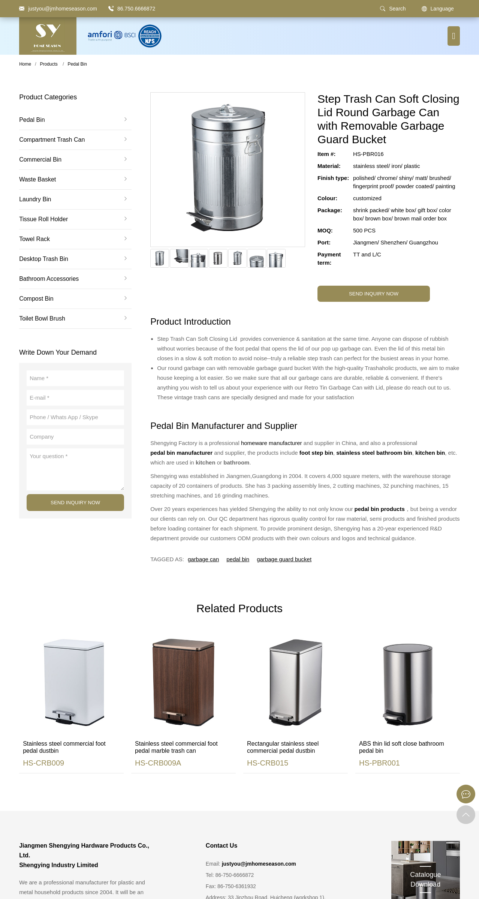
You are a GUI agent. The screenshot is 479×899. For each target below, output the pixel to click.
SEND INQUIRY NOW (75, 502)
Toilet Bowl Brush (42, 319)
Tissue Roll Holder (43, 219)
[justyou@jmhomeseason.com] (58, 8)
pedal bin (237, 559)
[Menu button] (454, 36)
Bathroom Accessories (49, 279)
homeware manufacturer (271, 443)
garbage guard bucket (284, 559)
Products (48, 64)
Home (25, 64)
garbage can (203, 559)
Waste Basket (37, 180)
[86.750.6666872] (111, 8)
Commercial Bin (40, 160)
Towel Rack (34, 239)
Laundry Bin (35, 199)
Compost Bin (36, 299)
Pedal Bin (77, 64)
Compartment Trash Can (52, 140)
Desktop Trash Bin (43, 259)
